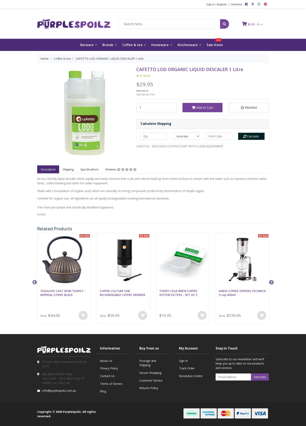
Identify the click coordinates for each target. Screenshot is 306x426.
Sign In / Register (216, 4)
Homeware (160, 45)
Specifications (89, 169)
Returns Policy (148, 388)
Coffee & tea (132, 45)
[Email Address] (233, 377)
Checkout (236, 4)
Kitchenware (188, 45)
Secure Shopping (150, 373)
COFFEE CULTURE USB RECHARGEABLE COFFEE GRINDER (122, 293)
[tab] (48, 169)
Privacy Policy (109, 368)
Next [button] (271, 282)
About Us (106, 361)
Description (48, 169)
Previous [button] (34, 282)
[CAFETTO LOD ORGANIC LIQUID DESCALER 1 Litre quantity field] (156, 107)
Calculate (251, 136)
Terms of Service (111, 384)
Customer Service (151, 380)
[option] (64, 279)
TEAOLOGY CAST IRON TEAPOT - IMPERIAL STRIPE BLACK (63, 293)
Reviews (121, 169)
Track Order (187, 368)
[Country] (186, 136)
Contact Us (107, 376)
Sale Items (215, 43)
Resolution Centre (191, 376)
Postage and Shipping (147, 363)
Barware (87, 45)
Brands (108, 45)
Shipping (68, 169)
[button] (249, 107)
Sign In (183, 361)
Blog (103, 391)
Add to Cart (202, 107)
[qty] (154, 136)
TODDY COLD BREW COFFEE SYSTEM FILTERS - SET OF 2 (178, 293)
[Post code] (219, 136)
